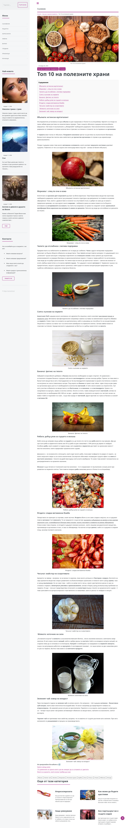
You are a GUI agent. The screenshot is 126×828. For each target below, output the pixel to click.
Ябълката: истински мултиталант (51, 86)
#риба (80, 777)
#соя (85, 777)
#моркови (62, 777)
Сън (4, 158)
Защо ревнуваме (63, 811)
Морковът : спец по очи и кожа (50, 89)
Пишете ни (8, 278)
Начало (39, 14)
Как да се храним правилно (49, 14)
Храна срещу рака (43, 767)
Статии (62, 69)
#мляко (55, 777)
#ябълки (102, 777)
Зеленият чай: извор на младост (51, 111)
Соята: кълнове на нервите (49, 95)
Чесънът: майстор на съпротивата (51, 106)
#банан (40, 777)
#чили (96, 777)
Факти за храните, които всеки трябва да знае (54, 772)
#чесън (90, 777)
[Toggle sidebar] (38, 3)
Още (6, 226)
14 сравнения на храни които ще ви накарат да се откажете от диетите (63, 769)
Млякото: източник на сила (49, 109)
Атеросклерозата (63, 791)
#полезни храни (71, 777)
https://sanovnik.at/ (9, 291)
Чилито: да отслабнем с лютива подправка (54, 92)
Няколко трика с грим (11, 109)
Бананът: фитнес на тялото (49, 97)
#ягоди (109, 777)
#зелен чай (47, 777)
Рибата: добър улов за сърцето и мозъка (54, 100)
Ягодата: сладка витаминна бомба (51, 103)
